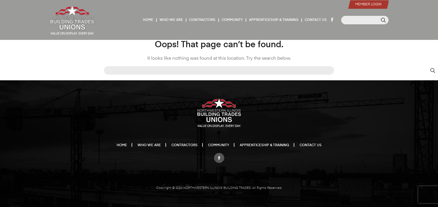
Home (148, 20)
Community (232, 20)
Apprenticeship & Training (273, 20)
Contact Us (316, 20)
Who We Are (171, 20)
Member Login (368, 4)
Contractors (202, 20)
